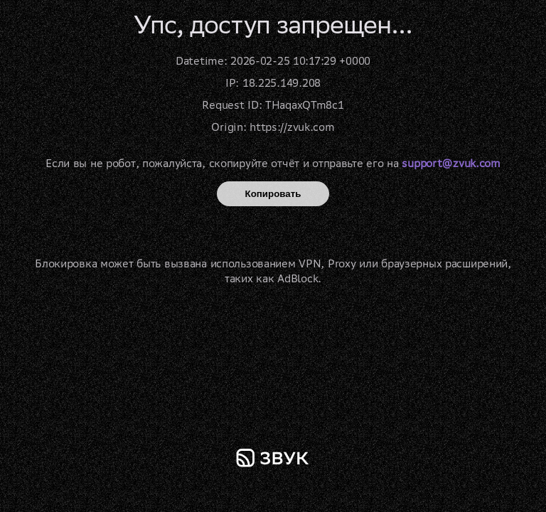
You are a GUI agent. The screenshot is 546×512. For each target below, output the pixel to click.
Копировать (273, 193)
